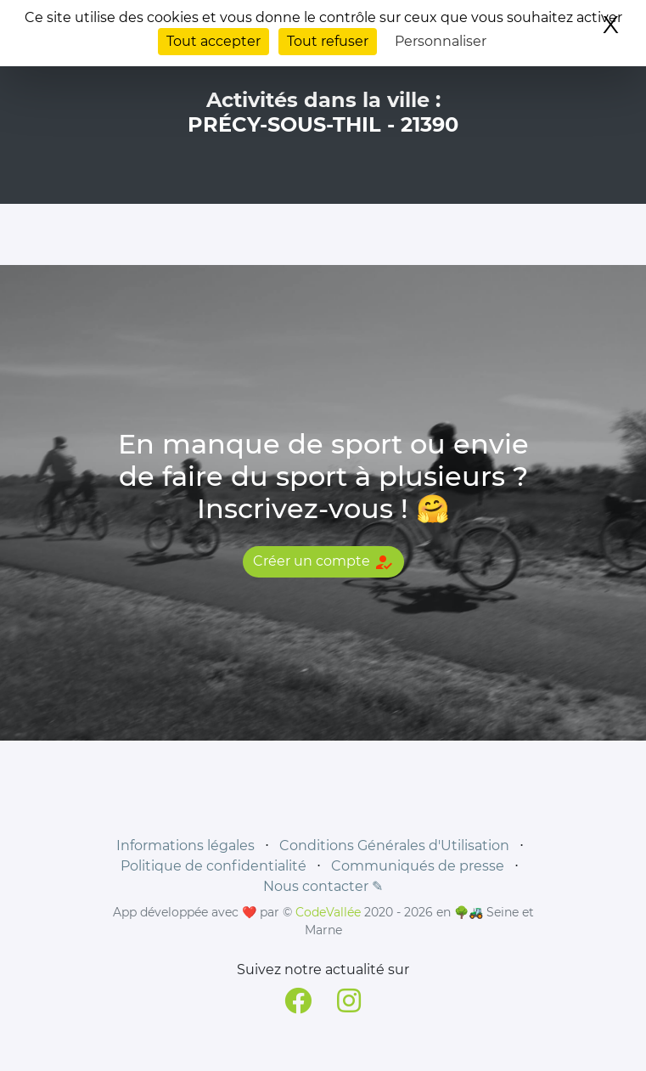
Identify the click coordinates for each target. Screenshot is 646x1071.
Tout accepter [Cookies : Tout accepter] (213, 41)
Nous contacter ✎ (323, 886)
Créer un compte (323, 562)
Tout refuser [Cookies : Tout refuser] (327, 41)
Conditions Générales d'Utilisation (394, 845)
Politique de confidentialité (213, 866)
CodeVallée (328, 912)
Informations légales (185, 845)
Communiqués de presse (417, 866)
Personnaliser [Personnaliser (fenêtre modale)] (440, 41)
